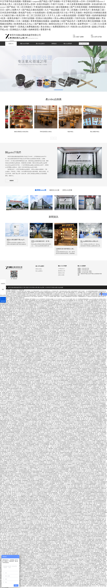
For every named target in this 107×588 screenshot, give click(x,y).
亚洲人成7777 (88, 387)
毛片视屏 (72, 527)
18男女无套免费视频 (67, 384)
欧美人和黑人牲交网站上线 (81, 475)
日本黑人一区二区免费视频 (37, 479)
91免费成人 (28, 397)
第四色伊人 (2, 360)
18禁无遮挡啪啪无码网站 (24, 471)
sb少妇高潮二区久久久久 (53, 532)
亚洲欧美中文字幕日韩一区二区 (89, 432)
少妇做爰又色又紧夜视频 (24, 367)
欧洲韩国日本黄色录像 (23, 372)
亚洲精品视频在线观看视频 (32, 500)
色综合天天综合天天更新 (56, 347)
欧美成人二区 (21, 325)
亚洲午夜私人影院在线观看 (28, 303)
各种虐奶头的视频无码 (48, 499)
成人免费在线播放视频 (42, 452)
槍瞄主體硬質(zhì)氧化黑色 (41, 131)
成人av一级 (72, 522)
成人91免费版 (96, 547)
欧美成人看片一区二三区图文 (66, 356)
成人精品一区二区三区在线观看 (48, 340)
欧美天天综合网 (91, 307)
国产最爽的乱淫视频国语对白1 (82, 420)
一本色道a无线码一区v (11, 477)
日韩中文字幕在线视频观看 (42, 443)
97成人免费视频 (5, 500)
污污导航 (28, 449)
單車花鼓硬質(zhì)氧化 (66, 131)
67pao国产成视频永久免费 (14, 320)
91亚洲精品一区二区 (57, 384)
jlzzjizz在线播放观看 (65, 405)
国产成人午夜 (13, 460)
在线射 (15, 301)
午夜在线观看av (66, 364)
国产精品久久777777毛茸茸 (52, 392)
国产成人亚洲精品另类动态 (64, 444)
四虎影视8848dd (60, 564)
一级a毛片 (33, 493)
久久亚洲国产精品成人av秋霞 (95, 413)
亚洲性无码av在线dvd (38, 534)
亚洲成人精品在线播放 (60, 534)
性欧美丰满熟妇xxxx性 (97, 373)
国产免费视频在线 (99, 520)
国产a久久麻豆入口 (15, 324)
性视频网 (10, 311)
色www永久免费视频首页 (31, 311)
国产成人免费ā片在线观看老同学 (49, 319)
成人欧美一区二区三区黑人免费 (90, 556)
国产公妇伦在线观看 (28, 307)
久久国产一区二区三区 (73, 340)
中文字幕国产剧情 (50, 563)
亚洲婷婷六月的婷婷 (77, 412)
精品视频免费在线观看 (70, 403)
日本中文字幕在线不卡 (70, 320)
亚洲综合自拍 (83, 476)
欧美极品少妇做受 (48, 391)
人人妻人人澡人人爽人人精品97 (35, 371)
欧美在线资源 (79, 448)
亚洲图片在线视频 (92, 369)
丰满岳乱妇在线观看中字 (91, 316)
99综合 (63, 348)
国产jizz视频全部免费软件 (26, 359)
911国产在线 (46, 373)
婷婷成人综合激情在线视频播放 (50, 367)
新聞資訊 (54, 43)
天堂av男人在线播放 (41, 349)
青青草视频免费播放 (44, 546)
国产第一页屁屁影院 (53, 493)
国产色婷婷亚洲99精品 (85, 368)
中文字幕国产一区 (60, 560)
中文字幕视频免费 (41, 563)
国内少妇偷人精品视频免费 (6, 484)
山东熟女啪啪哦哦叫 (64, 331)
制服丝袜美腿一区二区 (80, 395)
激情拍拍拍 (72, 331)
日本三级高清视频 (65, 547)
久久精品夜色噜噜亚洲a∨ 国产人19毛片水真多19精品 (26, 511)
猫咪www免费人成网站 (80, 527)
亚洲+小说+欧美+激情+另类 (62, 305)
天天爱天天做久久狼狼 (59, 320)
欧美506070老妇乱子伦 (14, 463)
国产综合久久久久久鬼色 (60, 381)
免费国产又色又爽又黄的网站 (76, 574)
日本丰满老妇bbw (6, 487)
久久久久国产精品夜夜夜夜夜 (41, 335)
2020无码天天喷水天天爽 (75, 500)
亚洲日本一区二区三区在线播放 (95, 312)
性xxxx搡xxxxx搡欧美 (50, 439)
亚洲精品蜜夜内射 (72, 355)
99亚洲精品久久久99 (92, 379)
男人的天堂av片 (43, 468)
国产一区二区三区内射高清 (83, 492)
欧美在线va (51, 316)
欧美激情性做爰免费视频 (63, 522)
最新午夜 (80, 400)
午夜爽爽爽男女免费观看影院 (83, 341)
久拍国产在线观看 (46, 351)
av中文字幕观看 (86, 560)
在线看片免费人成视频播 (10, 332)
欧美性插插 (23, 377)
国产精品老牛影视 (31, 331)
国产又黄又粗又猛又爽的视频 (43, 300)
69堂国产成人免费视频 (58, 353)
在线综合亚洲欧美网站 (20, 558)
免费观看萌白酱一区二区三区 (78, 583)
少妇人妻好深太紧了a (5, 345)
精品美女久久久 (100, 371)
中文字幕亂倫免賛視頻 (57, 575)
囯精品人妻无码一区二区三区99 (97, 320)
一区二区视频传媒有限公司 (47, 436)
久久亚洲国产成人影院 (59, 523)
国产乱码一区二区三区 (41, 401)
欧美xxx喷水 (57, 436)
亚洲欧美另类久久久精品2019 (42, 343)
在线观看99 (34, 409)
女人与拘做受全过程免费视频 (21, 456)
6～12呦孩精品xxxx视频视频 (57, 407)
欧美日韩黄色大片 (17, 524)
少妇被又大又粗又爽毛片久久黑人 (36, 440)
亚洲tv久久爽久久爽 (81, 345)
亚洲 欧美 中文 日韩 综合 (44, 547)
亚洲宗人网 (12, 448)
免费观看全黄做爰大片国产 (16, 428)
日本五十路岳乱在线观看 (49, 304)
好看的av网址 (23, 333)
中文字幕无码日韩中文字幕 (30, 416)
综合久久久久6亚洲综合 (62, 554)
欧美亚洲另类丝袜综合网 (57, 539)
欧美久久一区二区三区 (82, 407)
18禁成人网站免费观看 (62, 513)
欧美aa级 (50, 339)
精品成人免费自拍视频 (39, 389)
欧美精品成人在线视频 (59, 437)
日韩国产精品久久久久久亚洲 (60, 391)
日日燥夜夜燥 (20, 535)
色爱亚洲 (72, 383)
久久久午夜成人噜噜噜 (61, 443)
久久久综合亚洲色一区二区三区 (79, 367)
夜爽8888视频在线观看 (26, 339)
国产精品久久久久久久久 (18, 493)
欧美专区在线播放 (80, 445)
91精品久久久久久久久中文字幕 (75, 301)
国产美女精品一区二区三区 (63, 383)
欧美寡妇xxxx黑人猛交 (49, 451)
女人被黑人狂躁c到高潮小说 (27, 432)
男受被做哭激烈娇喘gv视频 (66, 452)
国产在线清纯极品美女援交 (12, 530)
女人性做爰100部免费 (5, 523)
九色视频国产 (24, 417)
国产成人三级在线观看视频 (21, 435)
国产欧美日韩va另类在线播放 (22, 413)
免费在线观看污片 (37, 472)
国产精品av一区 (75, 323)
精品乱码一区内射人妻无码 (21, 475)
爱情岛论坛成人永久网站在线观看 (69, 507)
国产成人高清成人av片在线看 (65, 489)
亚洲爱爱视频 (95, 308)
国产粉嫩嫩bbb (30, 496)
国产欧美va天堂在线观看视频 (92, 364)
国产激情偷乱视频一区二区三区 (33, 556)
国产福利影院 (25, 532)
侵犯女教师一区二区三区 (67, 411)
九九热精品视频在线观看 (90, 484)
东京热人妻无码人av (96, 404)
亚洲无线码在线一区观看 (15, 304)
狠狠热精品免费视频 (47, 578)
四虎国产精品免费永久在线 (19, 373)
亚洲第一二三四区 (8, 389)
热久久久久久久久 (96, 538)
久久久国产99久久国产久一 (60, 456)
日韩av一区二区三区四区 (27, 522)
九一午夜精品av (52, 555)
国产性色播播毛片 (29, 301)
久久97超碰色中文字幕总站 (97, 459)
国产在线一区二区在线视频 (67, 401)
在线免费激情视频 (18, 391)
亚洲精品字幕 (88, 455)
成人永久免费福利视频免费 (45, 551)
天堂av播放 (53, 380)
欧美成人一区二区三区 (46, 329)
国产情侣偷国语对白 (15, 523)
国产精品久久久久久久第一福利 (68, 485)
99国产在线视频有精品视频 (11, 471)
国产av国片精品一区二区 (46, 388)
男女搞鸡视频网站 (98, 471)
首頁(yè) (11, 43)
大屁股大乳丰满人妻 (87, 547)
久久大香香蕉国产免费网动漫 (52, 303)
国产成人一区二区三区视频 (19, 360)
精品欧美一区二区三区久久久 (75, 461)
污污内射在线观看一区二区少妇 (72, 538)
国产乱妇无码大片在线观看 (26, 392)
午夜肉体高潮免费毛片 (76, 375)
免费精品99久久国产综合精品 (98, 464)
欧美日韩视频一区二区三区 (49, 495)
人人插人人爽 (12, 452)
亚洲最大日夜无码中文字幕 (22, 476)
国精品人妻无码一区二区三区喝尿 (46, 409)
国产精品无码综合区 (87, 472)
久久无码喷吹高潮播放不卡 (59, 578)
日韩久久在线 (19, 427)
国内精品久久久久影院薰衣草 (56, 343)
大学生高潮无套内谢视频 (18, 551)
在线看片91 (103, 344)
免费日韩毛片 (102, 435)
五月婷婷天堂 (9, 360)
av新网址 (82, 387)
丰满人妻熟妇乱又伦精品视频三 (45, 311)
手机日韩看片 (84, 312)
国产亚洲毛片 (5, 452)
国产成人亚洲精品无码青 (82, 467)
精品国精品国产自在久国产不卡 (69, 400)
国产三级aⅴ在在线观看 (66, 349)
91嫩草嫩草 (51, 448)
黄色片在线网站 (48, 503)
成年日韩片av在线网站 (32, 586)
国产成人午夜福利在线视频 (66, 423)
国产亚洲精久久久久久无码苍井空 (38, 299)
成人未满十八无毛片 (48, 449)
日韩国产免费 (16, 377)
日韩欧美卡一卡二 (16, 495)
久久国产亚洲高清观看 (43, 516)
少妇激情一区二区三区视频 (65, 493)
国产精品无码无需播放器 (66, 535)
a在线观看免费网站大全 (96, 363)
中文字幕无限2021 (99, 489)
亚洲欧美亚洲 (56, 586)
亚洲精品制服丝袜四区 (101, 372)
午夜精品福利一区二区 (59, 520)
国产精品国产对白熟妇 (5, 515)
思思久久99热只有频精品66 (79, 447)
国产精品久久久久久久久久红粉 (52, 420)
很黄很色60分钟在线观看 (84, 392)
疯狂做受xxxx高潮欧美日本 (72, 379)
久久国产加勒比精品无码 (22, 436)
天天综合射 (32, 413)
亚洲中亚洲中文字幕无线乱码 (16, 307)
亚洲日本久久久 (13, 408)
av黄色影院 (28, 420)
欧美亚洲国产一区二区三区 (30, 460)
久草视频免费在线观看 (71, 381)
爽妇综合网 (16, 340)
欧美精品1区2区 (76, 518)
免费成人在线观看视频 (30, 300)
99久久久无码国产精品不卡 (89, 332)
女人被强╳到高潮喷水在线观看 (28, 443)
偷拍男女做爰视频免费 (13, 465)
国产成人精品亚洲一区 (62, 491)
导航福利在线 (57, 349)
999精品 (30, 319)
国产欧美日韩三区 (91, 447)
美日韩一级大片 (8, 347)
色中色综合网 (24, 304)
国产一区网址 (55, 518)
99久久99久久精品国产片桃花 (9, 341)
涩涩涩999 (10, 534)
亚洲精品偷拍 (73, 357)
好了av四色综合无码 (32, 519)
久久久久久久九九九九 (10, 400)
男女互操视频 (94, 380)
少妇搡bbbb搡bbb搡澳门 (8, 475)
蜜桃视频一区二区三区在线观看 (69, 487)
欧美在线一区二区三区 (54, 423)
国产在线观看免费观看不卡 (39, 484)
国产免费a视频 (96, 361)
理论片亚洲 (36, 505)
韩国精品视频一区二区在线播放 (7, 518)
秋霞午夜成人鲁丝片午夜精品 (19, 539)
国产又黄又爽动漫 (37, 572)
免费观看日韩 (95, 415)
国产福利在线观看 (7, 384)
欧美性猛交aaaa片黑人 (99, 301)
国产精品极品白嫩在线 (20, 308)
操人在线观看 (66, 325)
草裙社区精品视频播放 (96, 305)
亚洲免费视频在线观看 (88, 461)
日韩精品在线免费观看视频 (14, 431)
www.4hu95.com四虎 (71, 562)
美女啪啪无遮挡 (101, 564)
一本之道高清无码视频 (21, 331)
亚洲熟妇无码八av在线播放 (44, 441)
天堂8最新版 (93, 392)
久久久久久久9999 (15, 507)
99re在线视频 (40, 464)
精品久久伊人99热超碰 (28, 578)
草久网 (55, 431)
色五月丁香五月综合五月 (100, 452)
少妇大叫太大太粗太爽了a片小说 (43, 575)
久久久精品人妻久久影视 (45, 554)
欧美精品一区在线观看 (90, 431)
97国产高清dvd (102, 396)
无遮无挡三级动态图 (94, 467)
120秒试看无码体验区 (85, 337)
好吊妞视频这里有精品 (45, 542)
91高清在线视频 (17, 473)
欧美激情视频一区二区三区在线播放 (69, 436)
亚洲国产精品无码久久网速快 (65, 509)
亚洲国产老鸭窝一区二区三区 (74, 551)
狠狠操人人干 (3, 503)
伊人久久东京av (83, 413)
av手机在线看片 (87, 403)
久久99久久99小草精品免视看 (50, 559)
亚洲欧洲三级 (10, 544)
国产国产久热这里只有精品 (8, 513)
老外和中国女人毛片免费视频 (22, 299)
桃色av (11, 511)
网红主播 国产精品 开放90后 (83, 359)
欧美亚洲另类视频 (37, 359)
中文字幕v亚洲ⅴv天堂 (68, 311)
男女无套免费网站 (101, 495)
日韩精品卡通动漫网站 (45, 365)
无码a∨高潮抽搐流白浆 (42, 423)
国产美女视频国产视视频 (90, 371)
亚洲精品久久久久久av (76, 575)
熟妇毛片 (56, 375)
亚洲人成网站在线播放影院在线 (34, 407)
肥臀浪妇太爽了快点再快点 (86, 339)
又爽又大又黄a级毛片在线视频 (42, 315)
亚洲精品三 (57, 316)
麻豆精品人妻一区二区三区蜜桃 (38, 504)
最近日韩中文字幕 (59, 479)
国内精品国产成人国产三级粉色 (8, 427)
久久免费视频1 (93, 381)
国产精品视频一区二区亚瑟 (33, 539)
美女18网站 (10, 473)
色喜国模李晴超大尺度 (38, 574)
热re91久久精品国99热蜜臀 (41, 337)
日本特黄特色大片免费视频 (49, 471)
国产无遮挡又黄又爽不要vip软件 (15, 379)
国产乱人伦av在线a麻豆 (18, 300)
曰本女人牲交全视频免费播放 (93, 552)
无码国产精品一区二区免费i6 (67, 417)
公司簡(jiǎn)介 (61, 268)
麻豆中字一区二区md (80, 544)
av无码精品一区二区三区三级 (41, 459)
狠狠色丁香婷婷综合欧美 (34, 436)
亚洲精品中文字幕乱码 (92, 393)
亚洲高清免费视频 (26, 538)
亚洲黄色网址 (44, 339)
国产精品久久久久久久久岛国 (79, 539)
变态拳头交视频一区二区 (52, 299)
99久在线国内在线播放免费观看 (87, 499)
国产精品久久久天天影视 (82, 304)
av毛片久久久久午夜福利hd (58, 379)
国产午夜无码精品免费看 (15, 480)
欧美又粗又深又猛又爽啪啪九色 (59, 464)
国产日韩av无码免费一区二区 (14, 468)
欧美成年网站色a (49, 437)
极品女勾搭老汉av (14, 363)
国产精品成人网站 (94, 584)
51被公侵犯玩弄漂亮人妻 (52, 509)
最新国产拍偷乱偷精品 (85, 555)
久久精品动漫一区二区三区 (89, 485)
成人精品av (90, 439)
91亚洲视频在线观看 (96, 368)
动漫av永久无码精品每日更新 (96, 543)
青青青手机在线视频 (47, 384)
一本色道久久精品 (87, 448)
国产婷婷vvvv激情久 (98, 408)
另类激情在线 (22, 364)
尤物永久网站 (21, 301)
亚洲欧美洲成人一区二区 (72, 572)
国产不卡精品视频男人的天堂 (76, 305)
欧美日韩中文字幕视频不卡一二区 (48, 491)
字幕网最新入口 (21, 316)
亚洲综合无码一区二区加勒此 (39, 445)
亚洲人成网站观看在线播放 (69, 304)
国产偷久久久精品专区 (39, 512)
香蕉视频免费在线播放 (19, 425)
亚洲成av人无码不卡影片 (87, 429)
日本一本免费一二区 (57, 329)
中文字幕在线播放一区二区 (53, 483)
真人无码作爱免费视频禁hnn (24, 552)
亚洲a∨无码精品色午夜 (30, 499)
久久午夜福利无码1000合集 (9, 476)
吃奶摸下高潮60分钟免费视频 (93, 526)
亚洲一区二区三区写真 (55, 361)
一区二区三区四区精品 (50, 461)
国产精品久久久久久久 (35, 515)
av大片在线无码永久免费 (84, 457)
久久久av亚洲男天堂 (73, 543)
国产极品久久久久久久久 (61, 563)
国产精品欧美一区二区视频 (63, 484)
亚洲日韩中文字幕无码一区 (42, 331)
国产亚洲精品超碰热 (80, 328)
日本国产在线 (82, 536)
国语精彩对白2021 (88, 572)
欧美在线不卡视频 (32, 396)
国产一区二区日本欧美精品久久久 (55, 404)
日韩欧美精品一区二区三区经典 (47, 505)
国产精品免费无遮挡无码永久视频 (17, 449)
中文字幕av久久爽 (48, 425)
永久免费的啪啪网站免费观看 (73, 439)
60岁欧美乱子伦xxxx (34, 372)
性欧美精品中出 (68, 552)
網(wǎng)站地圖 (59, 287)
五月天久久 (87, 513)
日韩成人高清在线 (100, 496)
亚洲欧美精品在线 (76, 344)
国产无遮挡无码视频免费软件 (48, 469)
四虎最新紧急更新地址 (26, 472)
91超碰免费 (71, 319)
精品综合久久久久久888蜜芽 (48, 355)
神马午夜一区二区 (88, 383)
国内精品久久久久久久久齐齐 (74, 443)
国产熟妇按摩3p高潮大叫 (27, 540)
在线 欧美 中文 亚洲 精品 (91, 564)
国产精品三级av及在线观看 (51, 369)
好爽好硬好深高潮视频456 (44, 435)
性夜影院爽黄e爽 (25, 385)
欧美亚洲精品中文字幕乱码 (38, 420)
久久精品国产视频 (59, 395)
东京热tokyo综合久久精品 (54, 413)
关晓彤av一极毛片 (41, 321)
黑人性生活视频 (78, 348)
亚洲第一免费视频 (44, 528)
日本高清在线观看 (58, 531)
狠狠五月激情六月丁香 (54, 452)
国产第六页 (76, 363)
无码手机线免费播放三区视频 (86, 408)
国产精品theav (34, 487)
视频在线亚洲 (63, 576)
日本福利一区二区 (21, 481)
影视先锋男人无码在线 (55, 393)
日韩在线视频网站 (87, 493)
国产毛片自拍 (86, 554)
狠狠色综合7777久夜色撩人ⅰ (95, 327)
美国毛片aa (86, 567)
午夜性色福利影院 (102, 516)
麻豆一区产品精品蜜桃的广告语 (93, 300)
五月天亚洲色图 (39, 449)
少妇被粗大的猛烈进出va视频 (39, 405)
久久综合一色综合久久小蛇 (47, 381)
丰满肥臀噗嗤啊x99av (24, 555)
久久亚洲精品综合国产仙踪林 (90, 444)
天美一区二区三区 (25, 515)
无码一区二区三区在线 (88, 471)
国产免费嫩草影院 (22, 496)
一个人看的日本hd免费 (43, 555)
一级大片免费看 (94, 343)
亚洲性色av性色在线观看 (19, 315)
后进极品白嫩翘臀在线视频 (9, 519)
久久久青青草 (68, 372)
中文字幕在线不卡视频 (7, 300)
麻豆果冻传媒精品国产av (65, 445)
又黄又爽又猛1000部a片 (62, 432)
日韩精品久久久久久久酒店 (78, 347)
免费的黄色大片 (33, 476)
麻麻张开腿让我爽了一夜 (25, 548)
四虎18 (49, 337)
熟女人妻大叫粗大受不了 (9, 479)
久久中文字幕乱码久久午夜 (93, 463)
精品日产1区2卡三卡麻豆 (39, 501)
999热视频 (92, 520)
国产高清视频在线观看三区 (28, 566)
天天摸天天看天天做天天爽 (77, 315)
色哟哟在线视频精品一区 (38, 360)
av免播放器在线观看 (46, 538)
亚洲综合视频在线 (28, 572)
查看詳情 (11, 180)
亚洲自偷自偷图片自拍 (15, 417)
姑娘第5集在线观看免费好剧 (63, 571)
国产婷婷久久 (93, 376)
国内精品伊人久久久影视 (97, 337)
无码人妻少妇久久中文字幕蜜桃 (59, 551)
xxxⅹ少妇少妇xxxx (48, 576)
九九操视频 (23, 523)
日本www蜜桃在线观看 (54, 459)
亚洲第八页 (5, 492)
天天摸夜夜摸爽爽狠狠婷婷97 (50, 371)
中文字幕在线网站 (19, 542)
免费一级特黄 (39, 499)
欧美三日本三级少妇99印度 (78, 496)
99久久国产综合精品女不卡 (68, 544)
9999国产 (15, 423)
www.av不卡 (40, 304)
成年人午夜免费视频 (62, 313)
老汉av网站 (34, 423)
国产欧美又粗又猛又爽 (45, 580)
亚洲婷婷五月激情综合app (89, 412)
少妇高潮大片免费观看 (20, 518)
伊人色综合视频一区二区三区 (82, 576)
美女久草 (95, 460)
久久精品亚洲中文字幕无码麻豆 (46, 500)
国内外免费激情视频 (31, 558)
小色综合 (94, 477)
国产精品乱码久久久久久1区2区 (86, 323)
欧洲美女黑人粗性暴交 (76, 497)
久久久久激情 (48, 508)
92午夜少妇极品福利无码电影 (81, 586)
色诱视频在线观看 (42, 579)
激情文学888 (57, 576)
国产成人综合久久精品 (31, 364)
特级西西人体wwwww (27, 405)
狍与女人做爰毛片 (57, 440)
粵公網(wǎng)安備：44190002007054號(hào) (46, 287)
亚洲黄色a (41, 328)
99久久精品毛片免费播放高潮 (40, 568)
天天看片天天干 (28, 534)
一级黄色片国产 (30, 408)
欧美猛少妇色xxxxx (80, 353)
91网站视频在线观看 (95, 560)
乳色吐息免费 (6, 526)
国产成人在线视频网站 (70, 437)
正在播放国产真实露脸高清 (95, 355)
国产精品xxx (30, 469)
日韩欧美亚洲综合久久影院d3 (18, 361)
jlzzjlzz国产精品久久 (81, 357)
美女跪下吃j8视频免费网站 (31, 425)
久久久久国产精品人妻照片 (75, 432)
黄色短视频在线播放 (76, 515)
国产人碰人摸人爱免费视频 (60, 397)
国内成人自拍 (17, 305)
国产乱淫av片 (6, 417)
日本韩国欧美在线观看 (89, 574)
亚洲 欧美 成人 (53, 444)
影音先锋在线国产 (4, 323)
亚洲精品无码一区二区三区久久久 (19, 407)
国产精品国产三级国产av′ (92, 385)
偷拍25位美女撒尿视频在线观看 (63, 396)
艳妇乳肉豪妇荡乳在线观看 (57, 538)
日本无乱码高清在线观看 (91, 437)
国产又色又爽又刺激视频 (32, 518)
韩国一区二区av (62, 526)
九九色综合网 (29, 484)
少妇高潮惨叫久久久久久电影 (62, 500)
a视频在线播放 (29, 356)
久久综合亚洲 (34, 427)
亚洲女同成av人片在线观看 (34, 352)
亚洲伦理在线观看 (52, 550)
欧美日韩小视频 (52, 335)
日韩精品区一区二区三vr (14, 415)
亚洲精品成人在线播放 (42, 428)
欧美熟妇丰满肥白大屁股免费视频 (64, 433)
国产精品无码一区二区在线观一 (87, 524)
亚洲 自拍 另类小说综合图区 (64, 367)
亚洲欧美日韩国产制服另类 (58, 419)
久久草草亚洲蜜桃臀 (47, 411)
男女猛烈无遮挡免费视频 (71, 321)
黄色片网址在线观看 (34, 546)
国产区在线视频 (10, 336)
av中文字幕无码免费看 (28, 459)
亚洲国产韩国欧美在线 (12, 451)
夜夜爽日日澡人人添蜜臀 (27, 305)
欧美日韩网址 (50, 349)
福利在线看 (47, 328)
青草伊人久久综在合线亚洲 (57, 580)
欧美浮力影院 (97, 340)
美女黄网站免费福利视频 (36, 471)
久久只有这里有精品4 (90, 519)
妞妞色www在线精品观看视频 (19, 384)
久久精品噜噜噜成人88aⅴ (70, 345)
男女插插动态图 (16, 337)
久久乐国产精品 (39, 447)
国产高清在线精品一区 (49, 424)
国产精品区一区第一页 (49, 447)
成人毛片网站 (96, 472)
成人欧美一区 (54, 465)
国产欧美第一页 (56, 455)
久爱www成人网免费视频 (28, 444)
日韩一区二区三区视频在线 (63, 373)
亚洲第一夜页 (80, 403)
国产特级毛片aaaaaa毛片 (70, 419)
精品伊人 (62, 546)
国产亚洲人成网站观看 (75, 325)
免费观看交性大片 (28, 576)
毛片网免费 (100, 333)
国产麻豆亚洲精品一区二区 (97, 580)
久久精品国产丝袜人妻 (34, 395)
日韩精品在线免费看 (101, 359)
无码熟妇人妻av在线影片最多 (78, 409)
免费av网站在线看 (12, 409)
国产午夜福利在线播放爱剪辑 (37, 526)
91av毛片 (19, 335)
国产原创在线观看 (51, 468)
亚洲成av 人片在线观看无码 (77, 480)
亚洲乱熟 (16, 544)
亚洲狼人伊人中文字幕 (98, 397)
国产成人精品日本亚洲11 (71, 332)
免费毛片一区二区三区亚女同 (56, 497)
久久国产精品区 (46, 407)
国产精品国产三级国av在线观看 (86, 452)
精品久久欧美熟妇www (12, 467)
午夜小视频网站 (101, 444)
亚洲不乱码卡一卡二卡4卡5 (11, 488)
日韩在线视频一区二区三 (22, 341)
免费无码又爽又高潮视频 (15, 522)
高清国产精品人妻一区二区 (30, 321)
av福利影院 (99, 497)
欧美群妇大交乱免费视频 (67, 300)
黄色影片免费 (85, 575)
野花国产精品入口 (15, 351)
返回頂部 (3, 300)
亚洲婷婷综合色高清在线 (55, 487)
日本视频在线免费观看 (34, 513)
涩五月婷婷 (22, 381)
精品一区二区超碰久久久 (88, 568)
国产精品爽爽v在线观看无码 (74, 361)
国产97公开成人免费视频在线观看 (96, 475)
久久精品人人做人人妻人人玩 (20, 512)
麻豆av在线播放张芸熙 (24, 345)
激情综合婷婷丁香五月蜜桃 (8, 435)
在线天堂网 (47, 341)
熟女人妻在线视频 (97, 539)
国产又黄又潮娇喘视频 (81, 463)
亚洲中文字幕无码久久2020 (100, 425)
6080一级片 (34, 548)
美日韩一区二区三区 (66, 323)
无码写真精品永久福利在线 (6, 509)
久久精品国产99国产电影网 (37, 451)
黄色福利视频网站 (24, 528)
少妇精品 (57, 344)
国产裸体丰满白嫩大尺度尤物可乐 (11, 543)
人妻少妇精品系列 (47, 572)
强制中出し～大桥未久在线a (99, 504)
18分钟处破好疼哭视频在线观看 (57, 328)
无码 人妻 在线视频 (92, 505)
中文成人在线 (77, 531)
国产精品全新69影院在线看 (29, 428)
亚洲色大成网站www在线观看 (64, 583)
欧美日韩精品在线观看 (26, 574)
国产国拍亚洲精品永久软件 (92, 395)
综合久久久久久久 (22, 488)
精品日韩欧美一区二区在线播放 (16, 499)
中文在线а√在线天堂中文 (69, 528)
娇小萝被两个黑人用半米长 (63, 309)
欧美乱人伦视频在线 (7, 395)
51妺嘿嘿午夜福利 (14, 500)
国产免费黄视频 (17, 443)
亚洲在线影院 (83, 570)
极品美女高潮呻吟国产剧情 (63, 385)
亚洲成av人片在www (68, 387)
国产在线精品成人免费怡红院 (21, 396)
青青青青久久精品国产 (100, 323)
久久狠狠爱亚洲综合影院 (82, 355)
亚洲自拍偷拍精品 (62, 441)
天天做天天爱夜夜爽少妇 (38, 312)
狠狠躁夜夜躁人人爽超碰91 (61, 421)
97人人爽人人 (60, 345)
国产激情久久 (20, 460)
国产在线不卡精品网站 (11, 424)
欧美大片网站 (96, 324)
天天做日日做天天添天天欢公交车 (84, 397)
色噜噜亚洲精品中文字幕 (66, 351)
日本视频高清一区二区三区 (85, 317)
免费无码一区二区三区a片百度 (70, 308)
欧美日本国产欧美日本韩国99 (54, 579)
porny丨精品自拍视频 (56, 542)
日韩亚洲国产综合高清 (90, 496)
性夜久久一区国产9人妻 (51, 345)
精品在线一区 (70, 313)
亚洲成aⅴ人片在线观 (96, 558)
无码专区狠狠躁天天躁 (74, 380)
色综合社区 (93, 457)
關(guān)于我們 (24, 43)
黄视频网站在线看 (68, 567)
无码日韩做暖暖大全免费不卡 (98, 523)
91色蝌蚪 (104, 562)
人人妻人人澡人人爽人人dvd (6, 396)
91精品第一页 (44, 550)
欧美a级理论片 (89, 508)
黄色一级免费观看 (99, 568)
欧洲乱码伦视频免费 (94, 375)
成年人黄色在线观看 (20, 501)
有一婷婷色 (91, 304)
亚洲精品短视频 (102, 321)
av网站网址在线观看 (30, 347)
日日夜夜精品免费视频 (72, 488)
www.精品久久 (100, 315)
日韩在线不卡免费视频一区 (36, 380)
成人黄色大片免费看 (44, 393)
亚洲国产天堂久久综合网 (66, 344)
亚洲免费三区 (18, 439)
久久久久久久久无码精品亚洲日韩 (43, 477)
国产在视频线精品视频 (27, 568)
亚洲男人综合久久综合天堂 (82, 391)
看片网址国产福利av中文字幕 (85, 509)
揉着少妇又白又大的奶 (60, 439)
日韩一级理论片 (6, 368)
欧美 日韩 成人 (19, 317)
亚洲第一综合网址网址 (41, 404)
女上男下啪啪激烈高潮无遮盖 (59, 572)
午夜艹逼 (65, 329)
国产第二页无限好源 (92, 476)
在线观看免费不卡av (51, 305)
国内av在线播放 (71, 391)
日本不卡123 (66, 574)
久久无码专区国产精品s (15, 532)
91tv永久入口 (102, 395)
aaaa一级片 (71, 542)
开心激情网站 (58, 447)
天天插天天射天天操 (12, 503)
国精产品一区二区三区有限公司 (31, 535)
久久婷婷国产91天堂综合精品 (86, 349)
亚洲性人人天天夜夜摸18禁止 (27, 463)
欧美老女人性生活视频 (8, 440)
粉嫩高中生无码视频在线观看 (20, 469)
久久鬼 (49, 567)
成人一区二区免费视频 (78, 433)
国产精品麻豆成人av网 (26, 455)
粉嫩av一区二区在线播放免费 (38, 552)
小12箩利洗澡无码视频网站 (69, 550)
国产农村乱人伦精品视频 (10, 352)
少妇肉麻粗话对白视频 (52, 489)
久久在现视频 (61, 467)
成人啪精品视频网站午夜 (14, 504)
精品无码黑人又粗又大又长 (50, 387)
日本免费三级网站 (39, 375)
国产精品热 (45, 323)
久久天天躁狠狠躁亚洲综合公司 (80, 489)
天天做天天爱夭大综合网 (80, 311)
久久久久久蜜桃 (25, 412)
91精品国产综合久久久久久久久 (53, 429)
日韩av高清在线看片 (16, 405)
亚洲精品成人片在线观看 (83, 487)
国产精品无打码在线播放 (6, 385)
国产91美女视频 (71, 526)
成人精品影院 (23, 492)
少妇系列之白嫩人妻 (56, 544)
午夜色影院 (59, 550)
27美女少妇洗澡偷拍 (73, 457)
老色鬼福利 (94, 388)
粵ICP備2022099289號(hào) (30, 287)
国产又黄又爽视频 (69, 348)
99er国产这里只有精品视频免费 (82, 319)
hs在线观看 (33, 336)
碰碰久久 (58, 348)
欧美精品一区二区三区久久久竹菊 (61, 339)
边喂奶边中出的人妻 (93, 435)
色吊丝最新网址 (95, 389)
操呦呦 (69, 464)
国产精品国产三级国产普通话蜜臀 (88, 546)
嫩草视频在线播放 (86, 551)
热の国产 (99, 388)
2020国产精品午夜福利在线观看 (82, 542)
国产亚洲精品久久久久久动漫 (64, 371)
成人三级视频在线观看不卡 (75, 501)
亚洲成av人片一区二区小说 (86, 405)
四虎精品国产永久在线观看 (29, 391)
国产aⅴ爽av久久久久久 (39, 570)
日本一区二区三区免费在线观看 (94, 419)
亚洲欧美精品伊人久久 (25, 351)
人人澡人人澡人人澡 (46, 432)
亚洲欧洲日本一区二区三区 (17, 349)
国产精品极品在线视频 (34, 480)
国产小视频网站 (80, 465)
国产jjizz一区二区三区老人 (45, 518)
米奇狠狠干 (101, 445)
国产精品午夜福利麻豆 (80, 528)
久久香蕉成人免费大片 (98, 411)
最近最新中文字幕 (25, 495)
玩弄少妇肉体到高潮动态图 (18, 375)
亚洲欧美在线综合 (40, 437)
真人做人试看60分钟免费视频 (7, 305)
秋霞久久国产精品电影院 (36, 367)
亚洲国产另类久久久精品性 (29, 464)
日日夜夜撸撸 (85, 377)
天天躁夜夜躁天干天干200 (85, 449)
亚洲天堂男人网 (4, 388)
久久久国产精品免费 (96, 449)
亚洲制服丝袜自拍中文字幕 (72, 536)
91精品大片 (17, 336)
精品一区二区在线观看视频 (68, 365)
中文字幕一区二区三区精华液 (54, 427)
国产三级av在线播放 (102, 369)
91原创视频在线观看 (74, 339)
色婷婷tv (8, 505)
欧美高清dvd (10, 391)
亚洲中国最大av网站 (67, 347)
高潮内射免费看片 (42, 427)
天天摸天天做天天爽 (13, 461)
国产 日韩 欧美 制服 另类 (14, 359)
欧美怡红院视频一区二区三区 (40, 489)
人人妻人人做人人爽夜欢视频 (77, 559)
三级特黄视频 (84, 325)
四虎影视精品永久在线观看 (91, 571)
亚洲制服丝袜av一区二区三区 (55, 308)
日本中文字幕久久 (75, 405)
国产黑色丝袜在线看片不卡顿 (96, 391)
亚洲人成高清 (25, 368)
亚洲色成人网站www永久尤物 (92, 329)
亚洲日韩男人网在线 (81, 333)
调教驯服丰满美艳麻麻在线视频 (48, 564)
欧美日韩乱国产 (6, 349)
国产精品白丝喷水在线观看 (91, 328)
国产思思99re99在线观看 (47, 336)
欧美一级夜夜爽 (39, 413)
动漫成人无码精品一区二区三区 (83, 373)
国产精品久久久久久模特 (59, 372)
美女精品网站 (36, 320)
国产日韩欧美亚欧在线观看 (98, 479)
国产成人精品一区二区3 (48, 523)
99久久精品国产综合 (89, 303)
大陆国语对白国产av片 (25, 504)
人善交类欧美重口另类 (32, 584)
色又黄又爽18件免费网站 (50, 360)
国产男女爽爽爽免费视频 (62, 380)
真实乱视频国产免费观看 (6, 373)
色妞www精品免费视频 (61, 389)
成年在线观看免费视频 (9, 432)
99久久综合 (81, 572)
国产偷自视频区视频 (84, 584)
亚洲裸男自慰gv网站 (74, 524)
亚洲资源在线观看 (98, 461)
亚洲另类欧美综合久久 (31, 481)
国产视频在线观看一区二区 (73, 499)
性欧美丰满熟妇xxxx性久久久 (58, 337)
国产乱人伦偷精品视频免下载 (91, 465)
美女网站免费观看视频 (91, 384)
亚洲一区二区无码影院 (30, 483)
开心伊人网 (68, 459)
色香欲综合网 (58, 400)
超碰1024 (40, 399)
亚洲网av (70, 491)
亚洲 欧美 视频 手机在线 (24, 497)
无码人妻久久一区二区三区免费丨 (97, 377)
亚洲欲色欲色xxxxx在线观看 (71, 580)
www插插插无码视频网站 (66, 455)
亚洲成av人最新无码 (10, 520)
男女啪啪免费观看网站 (42, 308)
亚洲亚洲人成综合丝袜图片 (70, 360)
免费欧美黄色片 (19, 448)
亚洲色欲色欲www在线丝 (62, 312)
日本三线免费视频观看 (43, 497)
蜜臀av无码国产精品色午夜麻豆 (99, 540)
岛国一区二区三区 (57, 415)
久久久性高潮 (98, 524)
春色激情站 (77, 387)
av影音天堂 (44, 532)
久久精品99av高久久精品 (76, 309)
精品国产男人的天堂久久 (37, 309)
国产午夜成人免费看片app (47, 324)
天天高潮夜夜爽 (43, 535)
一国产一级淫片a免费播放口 (61, 543)
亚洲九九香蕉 (90, 360)
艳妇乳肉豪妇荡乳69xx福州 (72, 584)
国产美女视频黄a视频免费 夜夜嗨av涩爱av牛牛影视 (95, 309)
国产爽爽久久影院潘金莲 (22, 583)
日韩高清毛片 (63, 425)
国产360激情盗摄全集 (65, 568)
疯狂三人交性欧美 (67, 539)
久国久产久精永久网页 (34, 388)
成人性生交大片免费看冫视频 (24, 503)
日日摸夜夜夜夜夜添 (78, 579)
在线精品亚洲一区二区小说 (6, 404)
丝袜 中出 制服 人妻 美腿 (53, 307)
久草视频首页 (6, 485)
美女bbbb (62, 341)
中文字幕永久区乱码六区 (48, 531)
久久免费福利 (98, 348)
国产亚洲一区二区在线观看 (24, 383)
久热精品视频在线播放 (29, 317)
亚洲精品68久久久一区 (23, 467)
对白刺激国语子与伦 (10, 329)
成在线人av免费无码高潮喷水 (27, 570)
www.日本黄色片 (49, 440)
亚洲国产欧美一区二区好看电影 (98, 513)
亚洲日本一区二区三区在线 (81, 365)
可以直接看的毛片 (49, 317)
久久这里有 (76, 452)
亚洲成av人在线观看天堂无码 (71, 404)
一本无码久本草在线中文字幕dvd (36, 341)
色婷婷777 (29, 333)
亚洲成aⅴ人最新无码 (18, 459)
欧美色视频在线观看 (54, 546)
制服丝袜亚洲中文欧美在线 (96, 542)
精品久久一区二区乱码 (46, 352)
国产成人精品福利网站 (48, 397)
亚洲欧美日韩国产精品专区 (42, 566)
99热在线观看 (67, 315)
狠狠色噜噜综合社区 (41, 483)
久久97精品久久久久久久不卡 (31, 379)
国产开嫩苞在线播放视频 (99, 417)
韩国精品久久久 (23, 340)
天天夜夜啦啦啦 (21, 483)
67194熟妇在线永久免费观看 (22, 527)
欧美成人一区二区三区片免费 (65, 299)
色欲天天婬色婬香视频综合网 (71, 564)
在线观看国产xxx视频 (56, 485)
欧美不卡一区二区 (77, 558)
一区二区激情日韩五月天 (78, 396)
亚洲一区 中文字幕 (63, 392)
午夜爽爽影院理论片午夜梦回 (71, 504)
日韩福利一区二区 (59, 504)
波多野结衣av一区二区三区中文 (10, 489)
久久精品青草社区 (21, 441)
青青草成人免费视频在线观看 (69, 415)
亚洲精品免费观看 (25, 376)
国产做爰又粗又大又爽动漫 (59, 562)
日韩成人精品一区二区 (6, 493)
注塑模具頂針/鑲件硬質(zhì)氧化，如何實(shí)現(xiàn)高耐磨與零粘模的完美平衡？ (66, 249)
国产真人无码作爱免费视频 (8, 439)
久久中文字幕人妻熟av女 (11, 481)
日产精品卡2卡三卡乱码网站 (7, 357)
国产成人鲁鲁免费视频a (18, 404)
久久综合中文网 (65, 508)
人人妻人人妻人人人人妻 (89, 503)
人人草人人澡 (37, 469)
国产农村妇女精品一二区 (56, 475)
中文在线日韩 (37, 355)
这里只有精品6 (24, 582)
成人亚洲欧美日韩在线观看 (31, 516)
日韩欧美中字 (87, 305)
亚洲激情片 (47, 485)
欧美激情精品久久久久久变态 (28, 447)
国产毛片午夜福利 (101, 400)
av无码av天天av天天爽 (47, 353)
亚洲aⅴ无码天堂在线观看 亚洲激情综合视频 (79, 352)
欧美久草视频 (91, 489)
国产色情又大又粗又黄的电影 (91, 321)
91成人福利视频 (85, 344)
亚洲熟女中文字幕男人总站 (64, 570)
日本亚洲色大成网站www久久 (29, 473)
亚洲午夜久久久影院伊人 (39, 305)
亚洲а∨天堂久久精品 (49, 408)
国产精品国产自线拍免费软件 (46, 320)
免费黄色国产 (48, 530)
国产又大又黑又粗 (85, 459)
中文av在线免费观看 (44, 444)
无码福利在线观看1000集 (98, 448)
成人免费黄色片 (31, 477)
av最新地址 (81, 564)
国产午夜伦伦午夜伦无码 (85, 479)
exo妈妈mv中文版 (100, 357)
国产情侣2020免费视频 (87, 501)
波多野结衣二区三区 (86, 578)
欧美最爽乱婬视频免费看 (98, 534)
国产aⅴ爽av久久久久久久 (24, 451)
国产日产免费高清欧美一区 (97, 555)
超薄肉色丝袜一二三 (36, 361)
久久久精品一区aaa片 (86, 531)
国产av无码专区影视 (26, 393)
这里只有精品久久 (19, 355)
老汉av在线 (88, 464)
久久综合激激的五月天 (30, 491)
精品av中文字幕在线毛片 (52, 536)
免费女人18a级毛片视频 (9, 501)
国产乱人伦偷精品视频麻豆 (66, 453)
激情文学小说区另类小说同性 (73, 476)
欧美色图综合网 (4, 311)
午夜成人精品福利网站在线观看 (77, 519)
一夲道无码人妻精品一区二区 (93, 353)
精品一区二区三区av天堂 (74, 312)
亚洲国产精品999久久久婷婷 (44, 419)
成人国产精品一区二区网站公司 (84, 415)
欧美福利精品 (42, 509)
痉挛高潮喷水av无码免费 (6, 327)
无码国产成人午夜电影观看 (95, 420)
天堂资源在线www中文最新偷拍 (96, 365)
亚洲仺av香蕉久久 (90, 583)
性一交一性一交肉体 (12, 319)
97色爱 (54, 396)
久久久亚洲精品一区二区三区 (22, 513)
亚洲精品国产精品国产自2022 (35, 465)
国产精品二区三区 (50, 496)
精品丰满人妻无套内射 (31, 308)
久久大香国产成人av (70, 566)
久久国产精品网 (75, 570)
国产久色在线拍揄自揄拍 (88, 348)
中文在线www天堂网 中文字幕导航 (98, 576)
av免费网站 (77, 417)
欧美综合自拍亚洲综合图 (79, 455)
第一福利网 (29, 360)
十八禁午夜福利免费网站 (70, 407)
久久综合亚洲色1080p (69, 395)
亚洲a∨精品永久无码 (68, 531)
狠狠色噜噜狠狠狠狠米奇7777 (10, 441)
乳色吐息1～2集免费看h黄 (54, 535)
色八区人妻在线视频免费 (74, 555)
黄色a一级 (29, 328)
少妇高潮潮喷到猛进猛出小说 (77, 335)
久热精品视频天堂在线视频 (49, 348)
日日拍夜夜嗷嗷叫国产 (92, 563)
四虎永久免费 (97, 303)
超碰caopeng (73, 373)
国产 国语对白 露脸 (57, 311)
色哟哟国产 (103, 361)
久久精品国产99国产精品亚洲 (50, 309)
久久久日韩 (93, 359)
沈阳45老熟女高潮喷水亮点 (77, 484)
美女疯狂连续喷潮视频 (58, 449)
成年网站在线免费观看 (94, 487)
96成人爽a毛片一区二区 (99, 572)
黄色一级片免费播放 (42, 364)
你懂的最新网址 (23, 562)
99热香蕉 (54, 432)
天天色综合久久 (99, 499)
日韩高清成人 (37, 550)
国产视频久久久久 (16, 385)
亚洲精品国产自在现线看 (80, 313)
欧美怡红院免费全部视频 (91, 491)
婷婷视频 (31, 505)
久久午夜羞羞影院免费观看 (84, 404)
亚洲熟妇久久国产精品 (91, 401)
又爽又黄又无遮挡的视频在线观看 (68, 428)
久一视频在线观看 (41, 548)
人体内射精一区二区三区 (19, 484)
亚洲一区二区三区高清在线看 (62, 524)
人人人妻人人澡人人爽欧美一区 (51, 356)
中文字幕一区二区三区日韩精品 (73, 578)
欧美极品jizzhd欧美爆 (15, 455)
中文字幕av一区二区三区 (84, 516)
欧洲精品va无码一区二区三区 (58, 403)
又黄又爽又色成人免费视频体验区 (68, 333)
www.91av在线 (72, 465)
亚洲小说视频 (59, 574)
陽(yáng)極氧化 (39, 271)
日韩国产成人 (62, 536)
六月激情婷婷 (3, 436)
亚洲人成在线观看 (91, 372)
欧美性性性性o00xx (21, 408)
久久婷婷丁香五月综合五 (73, 425)
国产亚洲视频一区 (54, 331)
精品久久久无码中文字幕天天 (49, 385)
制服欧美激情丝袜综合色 (17, 536)
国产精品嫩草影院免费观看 (42, 325)
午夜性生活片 (65, 511)
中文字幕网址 (27, 493)
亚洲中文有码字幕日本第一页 (71, 449)
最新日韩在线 (100, 347)
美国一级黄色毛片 (36, 339)
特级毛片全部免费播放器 (72, 534)
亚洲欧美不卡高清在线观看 (38, 503)
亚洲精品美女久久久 (38, 373)
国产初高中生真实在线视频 (28, 439)
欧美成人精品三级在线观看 (72, 408)
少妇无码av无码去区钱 (94, 436)
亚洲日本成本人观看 (11, 317)
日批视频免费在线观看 (44, 327)
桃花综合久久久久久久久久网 (42, 347)
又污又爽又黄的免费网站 (90, 511)
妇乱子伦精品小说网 (64, 527)
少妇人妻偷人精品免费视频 (55, 511)
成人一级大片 (102, 465)
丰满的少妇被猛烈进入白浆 (24, 559)
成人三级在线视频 (39, 408)
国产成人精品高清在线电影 (60, 317)
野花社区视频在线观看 (45, 544)
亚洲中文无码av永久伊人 (90, 441)
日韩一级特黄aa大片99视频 (72, 540)
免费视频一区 (100, 441)
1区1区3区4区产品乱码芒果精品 (82, 566)
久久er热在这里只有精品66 (70, 359)
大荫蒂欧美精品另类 (77, 535)
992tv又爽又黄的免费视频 (35, 329)
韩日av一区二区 (23, 530)
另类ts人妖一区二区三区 (62, 457)
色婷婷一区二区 (71, 576)
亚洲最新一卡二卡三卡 (65, 483)
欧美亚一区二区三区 (81, 419)
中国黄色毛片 (35, 455)
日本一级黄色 (25, 505)
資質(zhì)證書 (61, 275)
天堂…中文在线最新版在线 (40, 307)
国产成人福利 (101, 380)
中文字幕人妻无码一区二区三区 (60, 503)
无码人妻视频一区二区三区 (99, 508)
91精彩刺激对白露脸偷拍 (36, 495)
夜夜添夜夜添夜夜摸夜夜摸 (99, 501)
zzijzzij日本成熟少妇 (94, 299)
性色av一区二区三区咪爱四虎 (51, 526)
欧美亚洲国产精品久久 (12, 343)
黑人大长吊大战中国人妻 (26, 507)
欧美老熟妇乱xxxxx (12, 325)
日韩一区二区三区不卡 (14, 492)
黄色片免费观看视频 (60, 321)
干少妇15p (9, 539)
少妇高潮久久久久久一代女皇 (47, 421)
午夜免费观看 (102, 364)
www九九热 (51, 566)
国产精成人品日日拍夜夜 (93, 423)
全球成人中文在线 (27, 365)
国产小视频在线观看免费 (89, 579)
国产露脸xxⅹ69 (66, 575)
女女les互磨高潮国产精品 (28, 403)
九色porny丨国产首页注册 (15, 412)
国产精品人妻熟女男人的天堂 (58, 530)
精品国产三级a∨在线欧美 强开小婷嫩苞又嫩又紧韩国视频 (25, 554)
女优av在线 (101, 393)
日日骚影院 (89, 539)
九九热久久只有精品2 (22, 371)
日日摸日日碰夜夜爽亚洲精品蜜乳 (67, 307)
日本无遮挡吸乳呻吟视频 (78, 477)
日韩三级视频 (21, 344)
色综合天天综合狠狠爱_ (80, 401)
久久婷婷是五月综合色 (50, 433)
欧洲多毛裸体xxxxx (33, 368)
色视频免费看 (12, 313)
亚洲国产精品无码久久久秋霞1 (24, 409)
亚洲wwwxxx (50, 548)
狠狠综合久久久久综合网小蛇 (55, 412)
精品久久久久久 (46, 380)
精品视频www (80, 511)
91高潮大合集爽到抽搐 (90, 495)
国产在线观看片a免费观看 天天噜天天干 (45, 543)
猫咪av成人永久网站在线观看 (85, 504)
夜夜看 (1, 332)
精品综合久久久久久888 (91, 347)
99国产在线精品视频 (5, 363)
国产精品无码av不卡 (5, 532)
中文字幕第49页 (73, 336)
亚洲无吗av (4, 431)
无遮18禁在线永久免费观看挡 (44, 416)
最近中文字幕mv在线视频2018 (35, 431)
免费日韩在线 (94, 516)
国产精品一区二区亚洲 (64, 532)
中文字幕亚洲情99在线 (83, 436)
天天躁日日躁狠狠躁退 (18, 509)
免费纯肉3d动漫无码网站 (35, 582)
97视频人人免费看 (11, 369)
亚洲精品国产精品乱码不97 (91, 532)
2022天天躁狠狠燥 (45, 556)
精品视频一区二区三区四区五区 (45, 586)
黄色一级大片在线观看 (16, 538)
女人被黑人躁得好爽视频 (16, 419)
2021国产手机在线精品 (22, 319)
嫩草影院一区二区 (91, 570)
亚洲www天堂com (99, 427)
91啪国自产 (36, 468)
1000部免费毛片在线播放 (54, 428)
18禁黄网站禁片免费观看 (38, 461)
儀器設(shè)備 (61, 272)
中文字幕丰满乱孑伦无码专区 (15, 353)
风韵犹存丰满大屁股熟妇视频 (96, 428)
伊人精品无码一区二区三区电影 (46, 368)
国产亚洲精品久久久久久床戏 (10, 387)
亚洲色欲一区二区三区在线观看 (91, 396)
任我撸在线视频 (54, 315)
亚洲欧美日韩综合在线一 (42, 493)
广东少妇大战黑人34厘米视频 (27, 337)
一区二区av (62, 459)
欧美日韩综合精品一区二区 (48, 524)
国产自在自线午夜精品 (37, 559)
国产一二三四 (50, 445)
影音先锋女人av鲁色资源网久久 (83, 389)
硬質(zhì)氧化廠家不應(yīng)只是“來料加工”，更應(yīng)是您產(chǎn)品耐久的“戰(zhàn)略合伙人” (17, 239)
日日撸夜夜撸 (19, 546)
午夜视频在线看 (27, 427)
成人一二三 (14, 335)
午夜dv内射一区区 (46, 507)
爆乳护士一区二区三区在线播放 (29, 399)
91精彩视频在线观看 (36, 571)
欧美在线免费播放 (63, 501)
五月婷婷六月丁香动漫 (48, 534)
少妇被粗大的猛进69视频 (73, 329)
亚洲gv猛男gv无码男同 (48, 488)
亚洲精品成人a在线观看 (70, 341)
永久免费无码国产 (35, 544)
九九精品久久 (54, 441)
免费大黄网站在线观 (42, 519)
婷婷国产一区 (57, 409)
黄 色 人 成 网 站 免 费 (80, 526)
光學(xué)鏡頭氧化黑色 (17, 131)
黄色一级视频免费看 (88, 331)
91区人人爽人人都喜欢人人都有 (93, 527)
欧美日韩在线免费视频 (89, 433)
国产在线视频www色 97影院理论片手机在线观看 (41, 527)
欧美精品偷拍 (29, 501)
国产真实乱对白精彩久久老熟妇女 (17, 547)
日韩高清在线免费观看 (44, 475)
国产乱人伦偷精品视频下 (36, 385)
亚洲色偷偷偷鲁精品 (72, 441)
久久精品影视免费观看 (15, 505)
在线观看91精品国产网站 (12, 497)
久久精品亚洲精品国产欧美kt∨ (27, 415)
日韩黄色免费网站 (34, 376)
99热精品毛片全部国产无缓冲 (77, 532)
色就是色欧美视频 (4, 365)
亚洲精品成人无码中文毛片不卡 (39, 333)
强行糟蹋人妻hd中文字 (62, 555)
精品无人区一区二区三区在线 (13, 392)
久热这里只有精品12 (55, 507)
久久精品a (66, 377)
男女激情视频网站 (73, 392)
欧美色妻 (45, 413)
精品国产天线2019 (6, 407)
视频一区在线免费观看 (38, 576)
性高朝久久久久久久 (35, 412)
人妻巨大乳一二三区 (12, 316)
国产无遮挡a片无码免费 (59, 324)
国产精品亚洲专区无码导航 (79, 552)
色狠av (38, 491)
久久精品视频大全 (40, 439)
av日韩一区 (31, 369)
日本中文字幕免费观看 (96, 562)
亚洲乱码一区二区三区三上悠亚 (69, 582)
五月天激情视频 (68, 546)
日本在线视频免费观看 (30, 404)
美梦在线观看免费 (71, 397)
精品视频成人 (30, 512)
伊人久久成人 (52, 574)
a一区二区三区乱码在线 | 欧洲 (11, 380)
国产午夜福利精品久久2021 (98, 578)
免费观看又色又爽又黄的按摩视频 (94, 536)
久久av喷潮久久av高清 (41, 536)
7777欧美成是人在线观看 (85, 540)
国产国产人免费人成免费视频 (31, 509)
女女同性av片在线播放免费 (48, 357)
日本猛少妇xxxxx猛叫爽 (34, 324)
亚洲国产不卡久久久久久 (30, 349)
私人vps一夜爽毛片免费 (11, 437)
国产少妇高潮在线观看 (93, 453)
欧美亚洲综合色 (89, 411)
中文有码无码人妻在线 (37, 397)
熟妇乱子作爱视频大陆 (51, 522)
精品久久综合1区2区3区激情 (14, 376)
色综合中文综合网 (23, 465)
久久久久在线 (76, 349)
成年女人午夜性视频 (43, 584)
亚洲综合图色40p (37, 319)
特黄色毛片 (72, 547)
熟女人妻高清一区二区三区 (63, 335)
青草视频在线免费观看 (79, 431)
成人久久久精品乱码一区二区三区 (8, 371)
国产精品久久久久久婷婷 (77, 444)
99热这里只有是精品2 (24, 380)
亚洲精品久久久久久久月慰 (29, 448)
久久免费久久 (29, 547)
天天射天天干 (25, 388)
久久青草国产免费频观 (21, 328)
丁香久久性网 (60, 377)
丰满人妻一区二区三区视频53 (84, 308)
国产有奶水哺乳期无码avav (21, 329)
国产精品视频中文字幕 (7, 512)
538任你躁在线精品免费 (11, 552)
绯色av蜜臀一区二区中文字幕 (51, 467)
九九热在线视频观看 (22, 477)
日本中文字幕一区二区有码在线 (34, 384)
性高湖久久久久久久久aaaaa (79, 548)
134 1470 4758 (96, 37)
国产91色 (39, 336)
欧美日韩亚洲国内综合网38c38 (62, 512)
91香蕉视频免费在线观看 (77, 483)
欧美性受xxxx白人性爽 (56, 435)
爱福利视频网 (14, 367)
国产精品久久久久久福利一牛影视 (92, 456)
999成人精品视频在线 (66, 316)
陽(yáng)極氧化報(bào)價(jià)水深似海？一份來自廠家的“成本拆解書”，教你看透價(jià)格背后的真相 (90, 241)
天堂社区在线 (6, 455)
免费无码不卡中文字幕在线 (14, 393)
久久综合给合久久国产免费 (23, 526)
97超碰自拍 (26, 546)
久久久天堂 (56, 445)
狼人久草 (70, 554)
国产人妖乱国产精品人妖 (54, 417)
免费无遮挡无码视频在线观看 (47, 395)
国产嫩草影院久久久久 (73, 513)
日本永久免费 (104, 552)
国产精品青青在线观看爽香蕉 (99, 403)
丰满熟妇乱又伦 (24, 324)
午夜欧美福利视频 (7, 459)
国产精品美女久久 (54, 341)
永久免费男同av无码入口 (24, 401)
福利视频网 (60, 387)
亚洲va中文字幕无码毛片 (15, 447)
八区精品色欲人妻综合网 (35, 532)
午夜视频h (20, 576)
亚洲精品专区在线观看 (56, 365)
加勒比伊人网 (62, 369)
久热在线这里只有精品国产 (55, 325)
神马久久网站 (104, 356)
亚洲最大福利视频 (64, 519)
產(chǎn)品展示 (40, 43)
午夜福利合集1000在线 (5, 516)
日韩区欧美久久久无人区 (32, 520)
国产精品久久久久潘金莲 (90, 315)
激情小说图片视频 (16, 339)
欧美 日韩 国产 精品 (82, 582)
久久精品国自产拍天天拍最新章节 (77, 508)
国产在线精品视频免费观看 (18, 347)
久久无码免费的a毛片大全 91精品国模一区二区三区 (38, 332)
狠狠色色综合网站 (31, 453)
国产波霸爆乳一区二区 (81, 505)
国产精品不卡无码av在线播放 (21, 440)
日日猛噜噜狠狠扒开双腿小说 (24, 457)
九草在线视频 (8, 495)
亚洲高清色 (84, 399)
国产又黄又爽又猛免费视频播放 (75, 503)
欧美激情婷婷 (59, 304)
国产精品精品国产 (17, 395)
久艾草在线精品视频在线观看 (86, 425)
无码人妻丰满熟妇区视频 (54, 323)
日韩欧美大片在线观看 (41, 562)
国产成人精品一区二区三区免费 (85, 424)
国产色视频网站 (12, 328)
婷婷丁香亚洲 (77, 473)
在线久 (73, 445)
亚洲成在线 (103, 325)
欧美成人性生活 (40, 391)
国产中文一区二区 (58, 359)
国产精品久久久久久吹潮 (10, 433)
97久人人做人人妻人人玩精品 (80, 453)
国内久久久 (77, 376)
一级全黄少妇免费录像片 (17, 429)
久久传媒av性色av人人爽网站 (57, 327)
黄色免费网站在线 (71, 389)
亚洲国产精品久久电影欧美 (100, 331)
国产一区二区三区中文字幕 (82, 320)
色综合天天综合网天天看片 (54, 401)
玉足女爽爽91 (38, 415)
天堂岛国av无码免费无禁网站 (37, 508)
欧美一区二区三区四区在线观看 (24, 387)
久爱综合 (32, 449)
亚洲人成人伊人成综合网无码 (45, 379)
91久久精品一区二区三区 (39, 522)
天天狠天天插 (56, 425)
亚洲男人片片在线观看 (83, 435)
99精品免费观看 (40, 530)
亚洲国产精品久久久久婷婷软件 (44, 396)
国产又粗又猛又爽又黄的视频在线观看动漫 (51, 582)
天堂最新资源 (85, 375)
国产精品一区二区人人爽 (87, 417)
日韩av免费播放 (13, 508)
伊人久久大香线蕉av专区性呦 (78, 464)
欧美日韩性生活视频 (50, 552)
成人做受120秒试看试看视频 (97, 341)
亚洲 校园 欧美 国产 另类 (96, 352)
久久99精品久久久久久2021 (61, 424)
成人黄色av (32, 437)
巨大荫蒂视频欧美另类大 (81, 307)
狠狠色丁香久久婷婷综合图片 (35, 357)
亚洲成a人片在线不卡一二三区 (62, 472)
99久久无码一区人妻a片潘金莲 (79, 372)
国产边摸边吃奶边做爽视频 (40, 540)
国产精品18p (68, 560)
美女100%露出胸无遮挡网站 (54, 480)
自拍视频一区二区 (85, 469)
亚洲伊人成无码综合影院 (76, 568)
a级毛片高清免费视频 (79, 456)
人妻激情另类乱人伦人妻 (62, 340)
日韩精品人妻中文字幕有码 (80, 440)
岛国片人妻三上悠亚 (67, 412)
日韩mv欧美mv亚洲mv (5, 361)
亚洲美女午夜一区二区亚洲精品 (46, 456)
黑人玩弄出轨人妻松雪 (67, 579)
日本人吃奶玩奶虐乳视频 (55, 376)
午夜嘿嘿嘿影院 (101, 548)
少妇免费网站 (80, 441)
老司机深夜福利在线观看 (98, 509)
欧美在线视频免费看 (57, 558)
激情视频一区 (38, 432)
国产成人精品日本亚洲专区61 (85, 534)
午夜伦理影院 (37, 381)
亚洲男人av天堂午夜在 (36, 351)
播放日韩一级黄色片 (36, 538)
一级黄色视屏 (18, 444)
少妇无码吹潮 (24, 431)
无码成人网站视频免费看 (78, 371)
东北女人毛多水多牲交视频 (90, 559)
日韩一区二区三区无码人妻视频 (98, 531)
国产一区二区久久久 (49, 375)
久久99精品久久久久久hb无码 (78, 316)
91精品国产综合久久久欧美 (9, 331)
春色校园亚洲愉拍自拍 (93, 407)
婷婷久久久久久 (92, 586)
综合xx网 (94, 400)
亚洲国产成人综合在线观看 (38, 433)
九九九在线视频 (86, 558)
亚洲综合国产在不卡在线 (23, 437)
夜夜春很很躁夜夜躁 (65, 413)
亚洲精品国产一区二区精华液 (54, 460)
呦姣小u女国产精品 (43, 511)
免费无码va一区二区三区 (82, 428)
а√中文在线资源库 (56, 351)
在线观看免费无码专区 (15, 485)
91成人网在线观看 (56, 508)
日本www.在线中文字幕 (14, 348)
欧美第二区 (33, 401)
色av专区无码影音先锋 (41, 453)
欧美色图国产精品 (66, 480)
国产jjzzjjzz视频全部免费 (70, 327)
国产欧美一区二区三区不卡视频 (22, 479)
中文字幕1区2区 (38, 578)
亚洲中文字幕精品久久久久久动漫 (73, 399)
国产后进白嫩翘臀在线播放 (96, 336)
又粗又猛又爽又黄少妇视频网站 (17, 356)
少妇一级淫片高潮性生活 (22, 369)
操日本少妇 (32, 323)
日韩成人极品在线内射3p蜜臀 (68, 427)
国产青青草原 (102, 407)
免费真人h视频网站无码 (48, 399)
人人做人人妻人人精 (35, 421)
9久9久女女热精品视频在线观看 (44, 558)
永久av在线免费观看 (16, 515)
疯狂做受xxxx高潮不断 (26, 312)
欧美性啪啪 (41, 425)
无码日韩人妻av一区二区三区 (24, 424)
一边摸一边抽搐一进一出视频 (89, 497)
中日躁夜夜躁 (52, 516)
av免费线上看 (12, 299)
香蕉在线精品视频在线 (67, 447)
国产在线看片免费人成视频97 (86, 324)
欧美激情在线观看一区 (92, 333)
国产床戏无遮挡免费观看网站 (62, 469)
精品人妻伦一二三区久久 (61, 451)
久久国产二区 (99, 546)
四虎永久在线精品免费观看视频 (37, 345)
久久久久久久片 (54, 556)
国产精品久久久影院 (23, 327)
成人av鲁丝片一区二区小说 (61, 301)
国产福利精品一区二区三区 (71, 523)
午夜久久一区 (65, 542)
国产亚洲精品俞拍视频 (74, 368)
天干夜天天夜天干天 (44, 376)
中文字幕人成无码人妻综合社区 (46, 520)
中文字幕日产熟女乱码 (94, 575)
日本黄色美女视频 (14, 364)
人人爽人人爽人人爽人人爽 (53, 453)
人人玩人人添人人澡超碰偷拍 (66, 363)
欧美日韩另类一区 (75, 413)
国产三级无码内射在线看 (29, 343)
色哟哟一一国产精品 (95, 469)
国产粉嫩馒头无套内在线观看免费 (49, 492)
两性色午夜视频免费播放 (83, 381)
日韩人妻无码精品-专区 (79, 411)
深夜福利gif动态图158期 (8, 308)
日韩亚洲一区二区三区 (49, 344)
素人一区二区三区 (73, 424)
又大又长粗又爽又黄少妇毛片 (77, 571)
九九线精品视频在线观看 (35, 353)
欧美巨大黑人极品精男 (85, 380)
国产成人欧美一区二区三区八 (86, 340)
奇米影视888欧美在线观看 (63, 559)
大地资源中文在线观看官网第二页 (60, 352)
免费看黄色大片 (14, 345)
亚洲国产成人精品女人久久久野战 (49, 513)
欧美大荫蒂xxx (80, 364)
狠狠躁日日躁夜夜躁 (65, 393)
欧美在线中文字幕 (50, 512)
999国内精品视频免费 (78, 567)
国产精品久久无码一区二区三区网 (66, 473)
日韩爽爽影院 (84, 369)
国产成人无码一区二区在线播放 (49, 515)
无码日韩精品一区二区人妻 (83, 421)
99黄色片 (99, 401)
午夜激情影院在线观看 (31, 563)
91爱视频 (87, 550)
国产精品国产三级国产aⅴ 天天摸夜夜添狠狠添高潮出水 (50, 481)
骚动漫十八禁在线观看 (50, 312)
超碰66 (71, 385)
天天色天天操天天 (30, 375)
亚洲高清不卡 (27, 487)
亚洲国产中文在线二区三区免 (71, 343)
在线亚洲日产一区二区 (30, 325)
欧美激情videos (100, 409)
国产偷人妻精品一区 (40, 317)
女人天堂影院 (79, 481)
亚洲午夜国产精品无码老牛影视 (95, 535)
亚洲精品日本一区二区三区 (90, 335)
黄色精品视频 (67, 497)
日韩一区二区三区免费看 (61, 355)
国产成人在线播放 (36, 507)
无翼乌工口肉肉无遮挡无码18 (80, 423)
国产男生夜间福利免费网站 (82, 427)
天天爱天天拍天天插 (12, 457)
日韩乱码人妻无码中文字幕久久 (32, 542)
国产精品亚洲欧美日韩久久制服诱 (79, 393)
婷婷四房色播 (60, 360)
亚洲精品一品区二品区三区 (83, 507)
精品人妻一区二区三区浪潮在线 (61, 336)
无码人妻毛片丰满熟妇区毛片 (9, 546)
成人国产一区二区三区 (5, 453)
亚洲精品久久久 (83, 379)
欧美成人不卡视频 (4, 408)
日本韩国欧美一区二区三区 (23, 508)
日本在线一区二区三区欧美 (94, 325)
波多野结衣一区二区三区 (11, 483)
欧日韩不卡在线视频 (77, 388)
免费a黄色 (24, 580)
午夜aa (78, 360)
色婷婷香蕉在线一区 (14, 381)
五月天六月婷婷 (73, 511)
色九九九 (82, 329)
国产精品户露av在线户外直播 (78, 495)
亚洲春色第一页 (29, 381)
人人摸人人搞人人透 (12, 535)
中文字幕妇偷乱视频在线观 (39, 429)
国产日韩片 (8, 405)
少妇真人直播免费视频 (40, 496)
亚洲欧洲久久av (96, 455)
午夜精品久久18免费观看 (100, 360)
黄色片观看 (98, 579)
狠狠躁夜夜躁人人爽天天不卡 (36, 467)
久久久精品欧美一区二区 (84, 580)
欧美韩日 (53, 554)
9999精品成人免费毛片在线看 (28, 348)
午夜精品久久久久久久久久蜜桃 (71, 479)
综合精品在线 (51, 301)
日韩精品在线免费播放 (62, 319)
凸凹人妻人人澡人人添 (10, 527)
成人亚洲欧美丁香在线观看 (41, 567)
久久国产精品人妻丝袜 (10, 491)
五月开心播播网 (94, 567)
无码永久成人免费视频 (20, 520)
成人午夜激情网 (41, 476)
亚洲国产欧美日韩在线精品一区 (34, 488)
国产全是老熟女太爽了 (60, 584)
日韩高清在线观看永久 (24, 421)
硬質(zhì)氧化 (39, 268)
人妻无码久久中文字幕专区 (17, 487)
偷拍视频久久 (84, 439)
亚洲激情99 (70, 456)
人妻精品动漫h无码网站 (75, 469)
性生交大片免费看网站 (96, 507)
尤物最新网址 (76, 546)
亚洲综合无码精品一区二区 (14, 540)
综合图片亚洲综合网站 (38, 485)
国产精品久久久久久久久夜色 (16, 416)
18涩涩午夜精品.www (33, 327)
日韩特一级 (79, 485)
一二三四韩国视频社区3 (38, 387)
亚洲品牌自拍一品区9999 (31, 344)
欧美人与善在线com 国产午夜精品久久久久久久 (44, 400)
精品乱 (19, 489)
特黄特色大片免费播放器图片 (90, 483)
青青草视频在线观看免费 (87, 515)
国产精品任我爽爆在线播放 (85, 488)
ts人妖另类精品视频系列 (70, 492)
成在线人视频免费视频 (85, 351)
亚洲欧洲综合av (102, 584)
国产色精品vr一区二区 (47, 415)
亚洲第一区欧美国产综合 (12, 383)
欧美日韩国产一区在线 (7, 377)
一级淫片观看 (61, 492)
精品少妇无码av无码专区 (84, 523)
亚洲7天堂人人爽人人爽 (93, 399)
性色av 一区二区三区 (96, 551)
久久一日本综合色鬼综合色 (41, 463)
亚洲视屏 (4, 336)
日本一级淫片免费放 (88, 481)
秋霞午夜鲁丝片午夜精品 (29, 536)
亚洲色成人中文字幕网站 (52, 570)
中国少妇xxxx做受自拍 (75, 429)
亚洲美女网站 (19, 464)
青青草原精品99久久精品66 (33, 340)
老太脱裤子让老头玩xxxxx (12, 309)
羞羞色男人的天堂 (80, 550)
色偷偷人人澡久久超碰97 (51, 383)
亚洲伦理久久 (89, 460)
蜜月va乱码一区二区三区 (100, 304)
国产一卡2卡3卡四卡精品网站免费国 (24, 313)
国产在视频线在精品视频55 (46, 372)
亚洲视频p (102, 455)
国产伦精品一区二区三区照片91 (87, 518)
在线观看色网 (25, 395)
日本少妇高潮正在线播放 (28, 389)
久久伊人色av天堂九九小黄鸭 (62, 357)
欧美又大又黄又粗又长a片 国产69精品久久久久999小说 (46, 363)
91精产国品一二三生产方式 (57, 416)
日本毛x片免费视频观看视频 (71, 324)
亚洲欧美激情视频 (47, 464)
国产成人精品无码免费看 (53, 333)
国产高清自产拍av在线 (60, 408)
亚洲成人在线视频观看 (59, 448)
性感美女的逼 (99, 570)
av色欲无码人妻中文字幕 (60, 499)
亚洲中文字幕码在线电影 (28, 524)
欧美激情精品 (7, 507)
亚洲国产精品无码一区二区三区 (48, 571)
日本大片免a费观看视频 (15, 303)
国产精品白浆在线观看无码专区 (69, 435)
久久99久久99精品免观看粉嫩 (26, 363)
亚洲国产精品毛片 (9, 456)
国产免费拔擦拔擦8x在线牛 (100, 515)
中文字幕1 (24, 584)
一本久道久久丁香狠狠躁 (99, 339)
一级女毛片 (94, 351)
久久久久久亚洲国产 (100, 574)
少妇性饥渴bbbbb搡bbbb (83, 343)
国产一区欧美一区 (102, 567)
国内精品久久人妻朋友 (28, 560)
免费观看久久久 (45, 361)
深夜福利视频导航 (30, 377)
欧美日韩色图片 (34, 497)
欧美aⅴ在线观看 (51, 504)
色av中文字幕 (53, 373)
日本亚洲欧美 (95, 317)
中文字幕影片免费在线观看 (60, 488)
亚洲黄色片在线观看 (85, 376)
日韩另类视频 (38, 524)
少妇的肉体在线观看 (50, 389)
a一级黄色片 (84, 360)
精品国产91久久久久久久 (82, 327)
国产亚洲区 (75, 509)
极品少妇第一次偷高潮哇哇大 (27, 567)
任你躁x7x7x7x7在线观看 (39, 392)
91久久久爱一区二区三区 (78, 416)
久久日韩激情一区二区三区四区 (34, 523)
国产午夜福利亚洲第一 (20, 586)
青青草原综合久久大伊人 (87, 500)
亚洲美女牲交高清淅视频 (62, 461)
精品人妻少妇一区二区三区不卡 (97, 319)
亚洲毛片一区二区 (98, 439)
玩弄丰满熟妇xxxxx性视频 (62, 471)
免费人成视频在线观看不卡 (99, 443)
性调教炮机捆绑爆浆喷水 (53, 540)
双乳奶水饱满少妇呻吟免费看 (73, 337)
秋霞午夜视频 (62, 540)
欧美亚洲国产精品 (56, 477)
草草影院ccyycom (63, 556)
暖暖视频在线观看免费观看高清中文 (98, 492)
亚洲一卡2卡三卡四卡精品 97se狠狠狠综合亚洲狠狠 (77, 520)
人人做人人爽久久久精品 (48, 359)
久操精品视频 (25, 323)
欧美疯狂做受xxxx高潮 (76, 560)
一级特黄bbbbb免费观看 (53, 568)
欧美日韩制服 (76, 351)
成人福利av (40, 344)
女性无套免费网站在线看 (96, 566)
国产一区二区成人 (69, 431)
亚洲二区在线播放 (50, 321)
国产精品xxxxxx (82, 563)
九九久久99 (80, 321)
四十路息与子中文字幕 (42, 448)
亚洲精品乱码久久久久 (43, 487)
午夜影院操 (73, 505)
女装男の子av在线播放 (16, 368)
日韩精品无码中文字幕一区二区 (77, 468)
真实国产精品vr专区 (73, 516)
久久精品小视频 (44, 412)
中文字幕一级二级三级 (6, 554)
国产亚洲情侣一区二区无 (39, 313)
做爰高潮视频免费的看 (7, 315)
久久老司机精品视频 (25, 336)
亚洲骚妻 (82, 513)
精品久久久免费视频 (5, 397)
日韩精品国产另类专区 (87, 361)
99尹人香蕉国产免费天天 (33, 580)
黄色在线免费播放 (53, 473)
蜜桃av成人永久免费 (78, 554)
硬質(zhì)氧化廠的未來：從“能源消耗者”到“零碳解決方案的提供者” (41, 241)
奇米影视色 (50, 562)
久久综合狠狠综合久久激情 (54, 463)
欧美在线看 (14, 327)
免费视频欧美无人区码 (12, 401)
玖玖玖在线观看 (100, 332)
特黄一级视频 (48, 476)
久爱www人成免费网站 (21, 352)
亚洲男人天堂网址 (70, 328)
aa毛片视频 (66, 303)
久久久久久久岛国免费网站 (83, 336)
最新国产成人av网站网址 (70, 481)
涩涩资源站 (4, 393)
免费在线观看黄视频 (34, 528)
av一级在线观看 (39, 348)
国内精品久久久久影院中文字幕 (7, 542)
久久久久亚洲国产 (11, 464)
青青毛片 (25, 579)
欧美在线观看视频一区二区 (86, 530)
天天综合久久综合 (17, 389)
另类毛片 (46, 417)
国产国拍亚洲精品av (30, 315)
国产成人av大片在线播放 (62, 516)
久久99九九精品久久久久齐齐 (73, 530)
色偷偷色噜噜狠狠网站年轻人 (52, 501)
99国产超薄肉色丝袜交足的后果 (97, 468)
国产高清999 (52, 584)
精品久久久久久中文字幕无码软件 (27, 543)
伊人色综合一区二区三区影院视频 (49, 583)
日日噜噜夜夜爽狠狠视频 (28, 335)
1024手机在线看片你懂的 (68, 475)
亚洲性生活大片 (46, 465)
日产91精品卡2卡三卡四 (49, 560)
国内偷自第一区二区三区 (42, 473)
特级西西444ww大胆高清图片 (92, 445)
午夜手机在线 (36, 365)
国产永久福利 (39, 323)
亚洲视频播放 (25, 480)
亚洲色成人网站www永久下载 (90, 512)
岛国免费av (17, 432)
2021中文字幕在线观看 (79, 460)
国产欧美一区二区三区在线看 (55, 364)
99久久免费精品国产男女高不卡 (62, 505)
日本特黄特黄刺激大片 (99, 349)
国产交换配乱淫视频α (77, 493)
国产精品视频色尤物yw (90, 544)
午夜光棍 (11, 301)
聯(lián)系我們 (68, 43)
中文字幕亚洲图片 (102, 483)
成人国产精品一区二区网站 (59, 476)
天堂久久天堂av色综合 (73, 317)
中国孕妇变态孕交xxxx (48, 431)
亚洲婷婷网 (61, 315)
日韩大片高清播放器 (10, 355)
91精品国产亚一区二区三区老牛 (13, 312)
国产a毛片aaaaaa (79, 331)
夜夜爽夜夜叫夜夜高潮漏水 (79, 384)
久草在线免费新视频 (33, 579)
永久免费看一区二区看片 (27, 468)
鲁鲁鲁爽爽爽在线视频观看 (93, 313)
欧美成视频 (28, 361)
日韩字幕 (101, 415)
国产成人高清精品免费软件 (67, 460)
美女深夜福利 (68, 416)
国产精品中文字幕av (40, 303)
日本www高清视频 (76, 459)
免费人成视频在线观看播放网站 (91, 416)
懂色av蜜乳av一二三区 (19, 534)
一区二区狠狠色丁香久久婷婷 (86, 451)
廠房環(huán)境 (61, 270)
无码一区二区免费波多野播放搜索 (81, 299)
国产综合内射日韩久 (21, 332)
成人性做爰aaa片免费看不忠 (45, 455)
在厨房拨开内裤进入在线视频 (58, 332)
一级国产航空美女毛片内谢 (20, 357)
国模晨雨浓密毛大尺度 (40, 377)
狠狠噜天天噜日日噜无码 (14, 531)
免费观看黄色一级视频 (39, 369)
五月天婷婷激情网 (68, 388)
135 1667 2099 (78, 37)
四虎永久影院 (64, 361)
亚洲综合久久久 (87, 388)
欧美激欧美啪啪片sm (91, 548)
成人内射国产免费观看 (36, 531)
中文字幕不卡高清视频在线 (65, 518)
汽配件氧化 (90, 131)
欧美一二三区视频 (91, 440)
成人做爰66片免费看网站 (27, 485)
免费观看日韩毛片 (56, 411)
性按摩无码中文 (15, 333)
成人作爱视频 (5, 587)
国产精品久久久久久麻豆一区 (64, 515)
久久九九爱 (92, 427)
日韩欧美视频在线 (11, 436)
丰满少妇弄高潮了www (51, 484)
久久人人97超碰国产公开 (58, 567)
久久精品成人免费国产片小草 (67, 420)
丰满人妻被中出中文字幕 (26, 320)
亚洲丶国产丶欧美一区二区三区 (82, 522)
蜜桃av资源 (95, 383)
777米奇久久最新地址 (35, 564)
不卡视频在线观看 (13, 372)
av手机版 (20, 343)
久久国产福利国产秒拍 (51, 313)
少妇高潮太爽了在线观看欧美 (67, 586)
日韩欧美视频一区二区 (31, 441)
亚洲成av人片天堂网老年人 (15, 403)
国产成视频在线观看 (29, 355)
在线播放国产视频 (101, 384)
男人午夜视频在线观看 (38, 356)
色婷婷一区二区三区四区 (70, 353)
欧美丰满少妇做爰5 (65, 409)
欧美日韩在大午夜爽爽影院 (97, 421)
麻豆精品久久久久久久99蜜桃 (68, 463)
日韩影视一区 (87, 477)
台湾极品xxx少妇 (31, 562)
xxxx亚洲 (87, 468)
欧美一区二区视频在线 (50, 457)
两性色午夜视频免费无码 (18, 445)
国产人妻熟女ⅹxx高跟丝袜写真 (17, 420)
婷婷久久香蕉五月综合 (86, 443)
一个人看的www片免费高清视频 (17, 397)
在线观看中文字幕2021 (92, 345)
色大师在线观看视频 (30, 316)
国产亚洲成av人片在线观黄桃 (56, 528)
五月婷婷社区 (97, 530)
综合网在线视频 (28, 445)
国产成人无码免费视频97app (38, 457)
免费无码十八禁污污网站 (38, 424)
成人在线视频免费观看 (66, 477)
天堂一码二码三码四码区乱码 (16, 365)
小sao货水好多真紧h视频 (25, 544)
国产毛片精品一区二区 (59, 399)
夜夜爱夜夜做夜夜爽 (28, 550)
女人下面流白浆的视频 (73, 451)
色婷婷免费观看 (79, 383)
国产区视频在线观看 (25, 564)
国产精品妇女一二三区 (15, 472)
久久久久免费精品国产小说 (15, 323)
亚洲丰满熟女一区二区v (25, 571)
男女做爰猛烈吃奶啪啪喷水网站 (74, 556)
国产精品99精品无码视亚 (68, 376)
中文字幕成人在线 (39, 560)
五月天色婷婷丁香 (96, 488)
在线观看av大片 (33, 555)
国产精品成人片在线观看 (92, 528)
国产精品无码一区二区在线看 (15, 399)
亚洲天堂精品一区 (72, 421)
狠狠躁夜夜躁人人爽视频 (94, 356)
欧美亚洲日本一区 (91, 357)
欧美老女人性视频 (42, 460)
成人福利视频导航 (20, 491)
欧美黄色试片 (19, 452)
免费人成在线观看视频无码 (48, 472)
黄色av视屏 (52, 443)
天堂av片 (62, 303)
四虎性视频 (35, 547)
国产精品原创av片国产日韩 (75, 377)
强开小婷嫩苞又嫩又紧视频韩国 (29, 419)
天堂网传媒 (35, 328)
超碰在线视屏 (22, 500)
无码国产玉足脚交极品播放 (38, 383)
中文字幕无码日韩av (7, 443)
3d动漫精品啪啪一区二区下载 (99, 387)
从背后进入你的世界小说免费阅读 (63, 496)
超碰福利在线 (13, 526)
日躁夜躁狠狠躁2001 (25, 531)
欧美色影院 (80, 332)
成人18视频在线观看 (83, 543)
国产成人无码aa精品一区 (79, 300)
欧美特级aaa (56, 527)
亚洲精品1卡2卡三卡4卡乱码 (53, 405)
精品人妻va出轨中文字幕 (19, 311)
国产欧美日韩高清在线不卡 (93, 367)
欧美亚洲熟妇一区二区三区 (24, 423)
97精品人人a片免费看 (58, 388)
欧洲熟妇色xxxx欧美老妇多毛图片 (33, 411)
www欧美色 (95, 493)
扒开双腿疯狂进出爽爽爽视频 (41, 301)
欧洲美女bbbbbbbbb (33, 435)
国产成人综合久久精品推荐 (90, 480)
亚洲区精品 (27, 551)
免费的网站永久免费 (10, 413)
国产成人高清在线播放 (30, 575)
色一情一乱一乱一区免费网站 (83, 562)
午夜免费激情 (61, 431)
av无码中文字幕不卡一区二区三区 (43, 403)
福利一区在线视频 (80, 437)
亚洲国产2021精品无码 (94, 344)
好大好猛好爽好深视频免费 (13, 528)
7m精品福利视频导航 (58, 548)
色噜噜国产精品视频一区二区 (18, 411)
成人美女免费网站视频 (27, 489)
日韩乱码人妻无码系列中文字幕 (23, 433)
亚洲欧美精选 (25, 353)
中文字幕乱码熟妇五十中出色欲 (35, 417)
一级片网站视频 (34, 551)
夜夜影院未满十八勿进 (13, 548)
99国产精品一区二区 (51, 377)
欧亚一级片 (2, 505)
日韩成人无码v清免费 (33, 456)
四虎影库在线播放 (32, 304)
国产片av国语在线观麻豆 (13, 421)
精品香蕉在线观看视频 (33, 475)
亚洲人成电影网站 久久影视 (16, 321)
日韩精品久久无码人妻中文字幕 (98, 522)
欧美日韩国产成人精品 (67, 558)
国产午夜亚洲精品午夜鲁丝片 (30, 452)
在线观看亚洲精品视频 (85, 363)
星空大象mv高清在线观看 (76, 472)
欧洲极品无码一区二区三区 (7, 425)
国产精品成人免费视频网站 (92, 311)
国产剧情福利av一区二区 (65, 375)
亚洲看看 (37, 444)
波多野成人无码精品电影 (79, 491)
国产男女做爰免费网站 (70, 467)
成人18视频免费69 (65, 429)
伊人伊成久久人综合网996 (54, 519)
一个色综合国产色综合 (67, 440)
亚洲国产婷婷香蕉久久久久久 (76, 471)
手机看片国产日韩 (87, 400)
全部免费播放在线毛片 (17, 550)
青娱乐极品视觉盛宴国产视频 (15, 388)
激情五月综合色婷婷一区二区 (100, 424)
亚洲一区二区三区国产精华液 (81, 356)
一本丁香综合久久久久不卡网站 (73, 369)
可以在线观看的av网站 (49, 479)
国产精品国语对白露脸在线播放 (18, 453)
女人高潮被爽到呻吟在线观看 (77, 303)
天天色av (46, 574)
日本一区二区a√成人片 (21, 519)
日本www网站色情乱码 (12, 344)
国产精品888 (79, 547)
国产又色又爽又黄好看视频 (87, 473)
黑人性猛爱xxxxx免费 (70, 448)
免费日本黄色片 (35, 393)
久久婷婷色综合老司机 (55, 300)
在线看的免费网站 (31, 530)
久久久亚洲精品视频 (88, 301)
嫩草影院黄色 (29, 373)
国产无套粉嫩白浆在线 (92, 582)
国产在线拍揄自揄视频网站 (76, 512)
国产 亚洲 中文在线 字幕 (24, 309)
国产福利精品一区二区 (63, 465)
